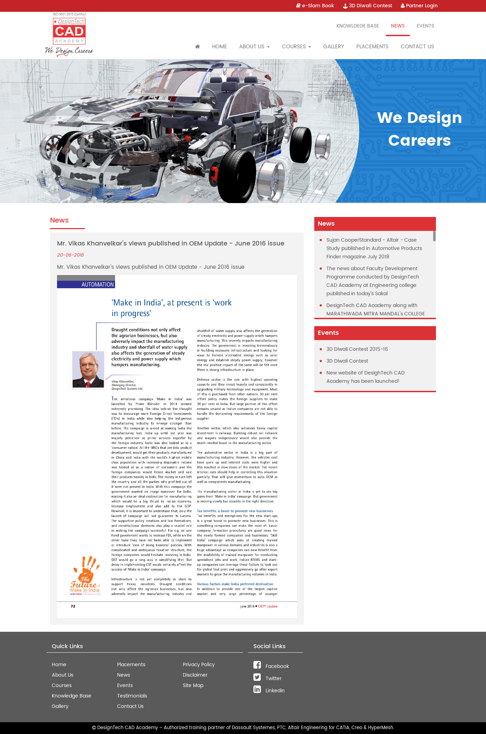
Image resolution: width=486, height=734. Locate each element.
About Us (62, 675)
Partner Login (419, 6)
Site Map (193, 685)
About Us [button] (254, 46)
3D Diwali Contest (367, 6)
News (398, 26)
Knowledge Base (71, 696)
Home (219, 46)
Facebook (271, 666)
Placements (372, 46)
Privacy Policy (199, 665)
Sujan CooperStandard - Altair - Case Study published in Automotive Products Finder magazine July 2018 (374, 248)
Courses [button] (296, 46)
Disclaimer (195, 675)
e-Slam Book (315, 6)
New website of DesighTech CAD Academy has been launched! (365, 377)
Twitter (267, 679)
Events (425, 26)
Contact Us (417, 46)
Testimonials (132, 696)
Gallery (333, 46)
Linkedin (269, 691)
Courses (62, 685)
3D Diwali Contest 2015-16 (357, 349)
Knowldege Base (358, 26)
